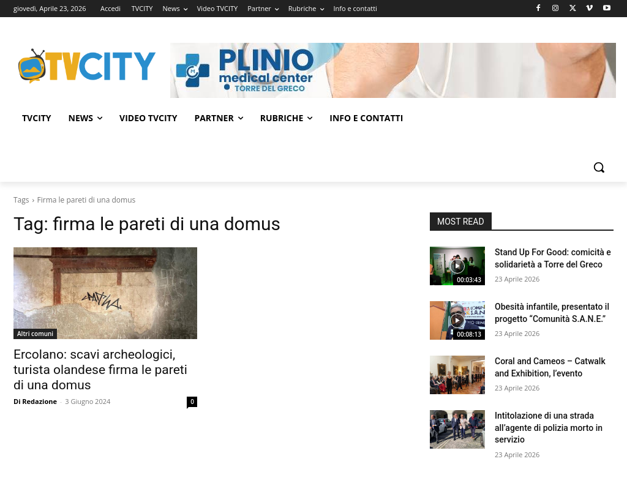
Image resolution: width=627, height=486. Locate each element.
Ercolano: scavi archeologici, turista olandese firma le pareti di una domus (100, 369)
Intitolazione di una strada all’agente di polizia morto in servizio (549, 427)
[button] (599, 167)
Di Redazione (35, 401)
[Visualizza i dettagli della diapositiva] (393, 70)
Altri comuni (35, 333)
